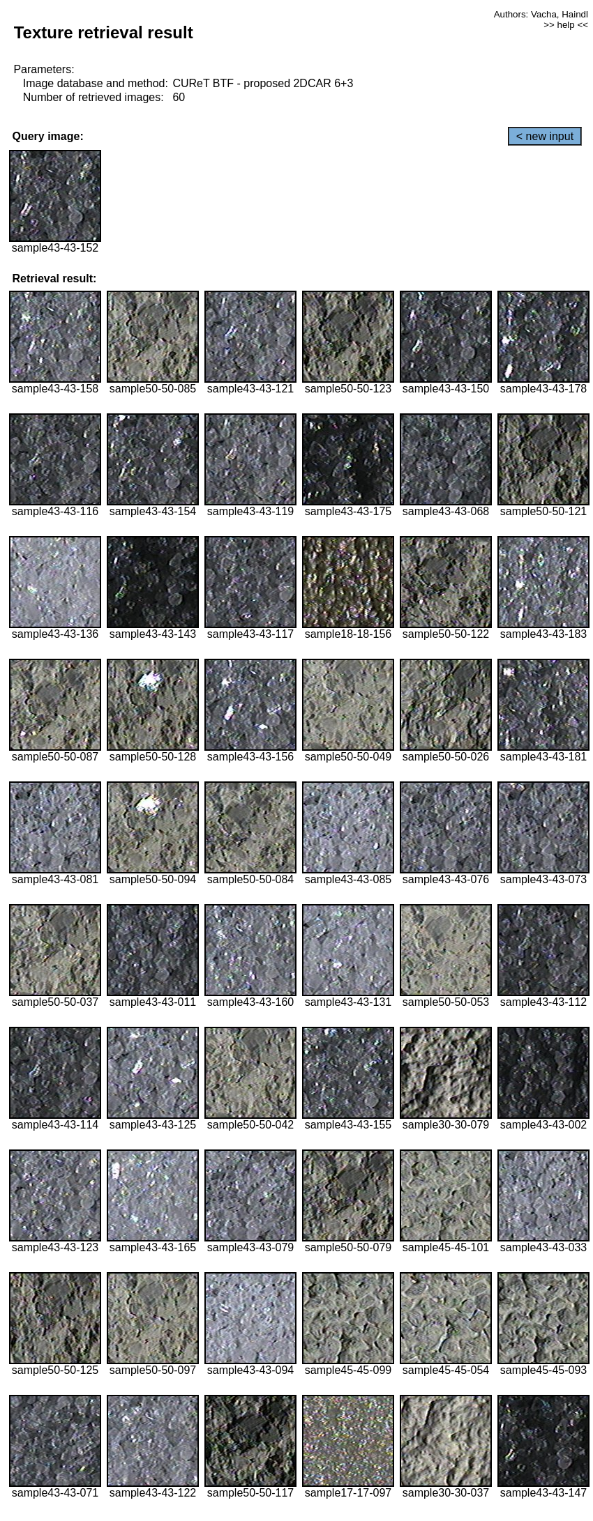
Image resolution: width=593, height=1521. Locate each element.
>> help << (565, 25)
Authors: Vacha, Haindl (541, 14)
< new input (544, 136)
